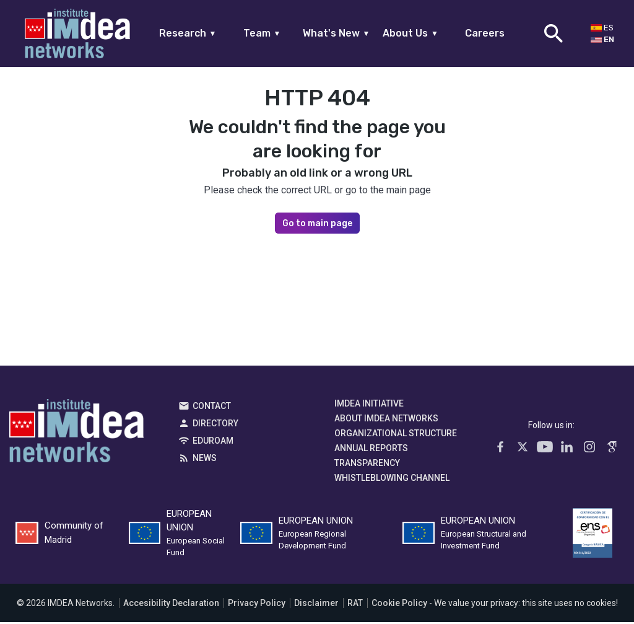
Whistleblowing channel (391, 480)
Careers (485, 33)
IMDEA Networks (76, 435)
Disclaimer (316, 605)
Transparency (367, 465)
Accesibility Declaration (171, 605)
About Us (410, 33)
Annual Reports (371, 450)
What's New (336, 33)
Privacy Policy (256, 605)
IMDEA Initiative (369, 405)
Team (262, 33)
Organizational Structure (395, 435)
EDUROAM (213, 442)
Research (188, 33)
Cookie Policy (399, 605)
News (205, 460)
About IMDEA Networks (386, 420)
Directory (215, 425)
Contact (212, 408)
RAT (355, 605)
